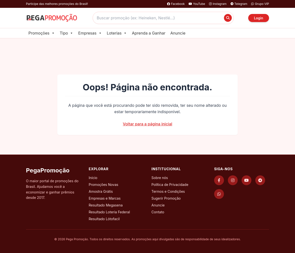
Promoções (41, 33)
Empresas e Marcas (105, 198)
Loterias (117, 33)
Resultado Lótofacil (104, 219)
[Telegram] (260, 180)
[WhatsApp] (219, 194)
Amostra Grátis (101, 191)
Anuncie (177, 33)
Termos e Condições (168, 191)
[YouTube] (246, 180)
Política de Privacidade (169, 184)
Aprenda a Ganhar (148, 33)
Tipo (67, 33)
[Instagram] (233, 180)
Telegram (239, 4)
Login (258, 18)
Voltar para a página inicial (147, 123)
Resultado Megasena (106, 205)
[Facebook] (219, 180)
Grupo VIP (260, 4)
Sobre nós (159, 178)
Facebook (176, 4)
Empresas (90, 33)
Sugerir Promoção (166, 198)
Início (93, 178)
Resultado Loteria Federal (109, 212)
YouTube (197, 4)
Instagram (218, 4)
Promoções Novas (103, 184)
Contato (157, 212)
